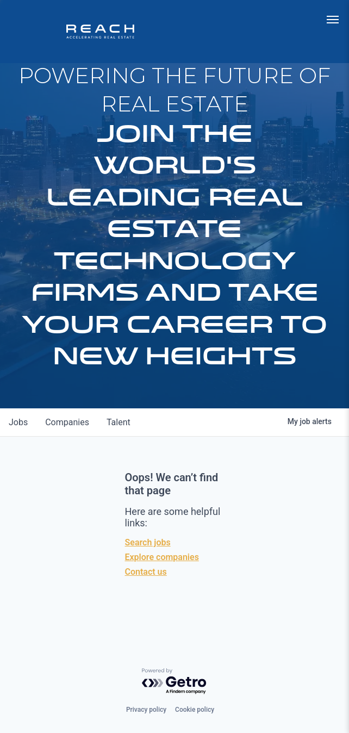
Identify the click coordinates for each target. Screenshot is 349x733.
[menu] (333, 19)
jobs (18, 422)
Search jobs (148, 542)
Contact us (146, 572)
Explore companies (162, 557)
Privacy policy (146, 709)
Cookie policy (194, 709)
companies (67, 422)
